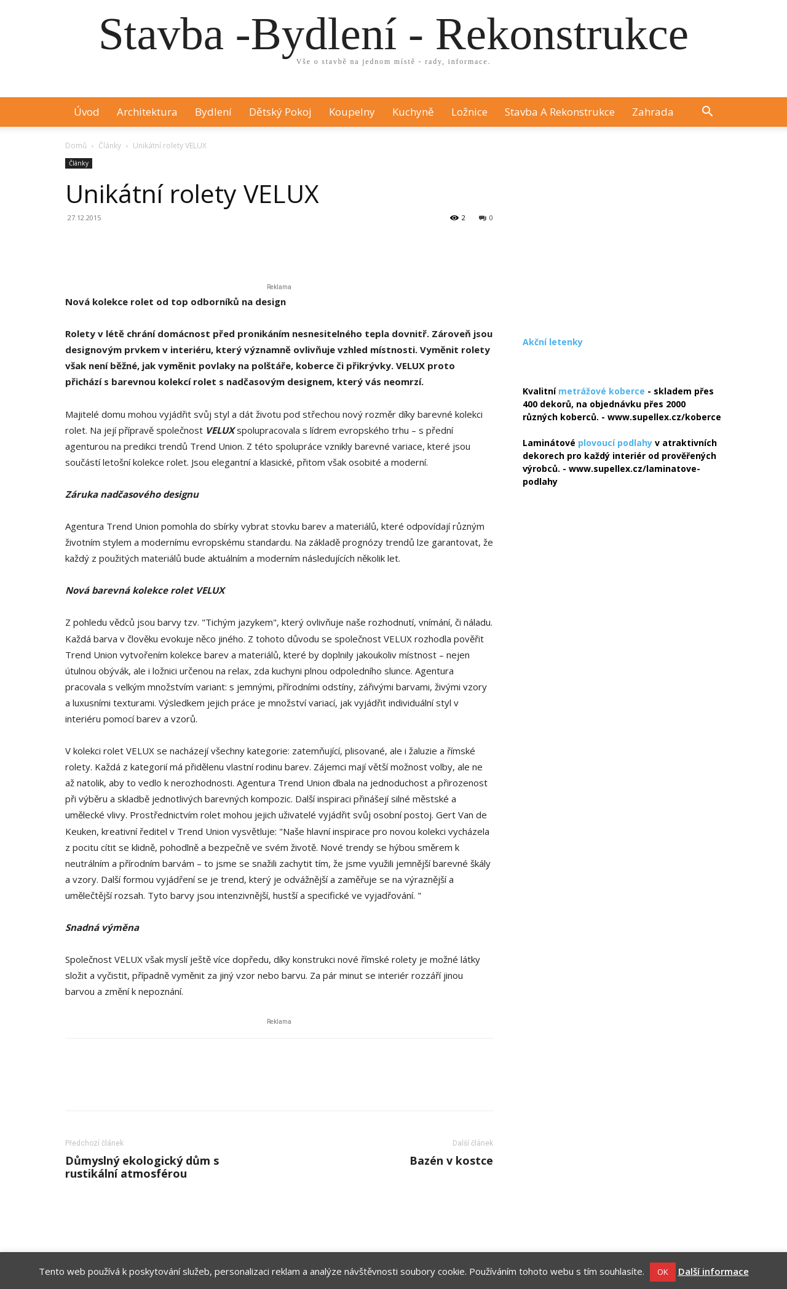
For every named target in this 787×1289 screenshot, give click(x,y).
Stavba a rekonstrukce (560, 112)
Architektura (147, 112)
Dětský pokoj (280, 112)
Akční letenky (553, 342)
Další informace (713, 1271)
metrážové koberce (601, 391)
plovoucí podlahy (615, 443)
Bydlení (213, 112)
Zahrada (653, 112)
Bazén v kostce (451, 1160)
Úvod (87, 112)
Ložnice (469, 112)
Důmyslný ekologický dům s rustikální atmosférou (142, 1167)
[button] (707, 113)
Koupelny (352, 112)
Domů (76, 145)
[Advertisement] (622, 235)
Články (109, 145)
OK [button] (662, 1271)
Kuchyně (413, 112)
